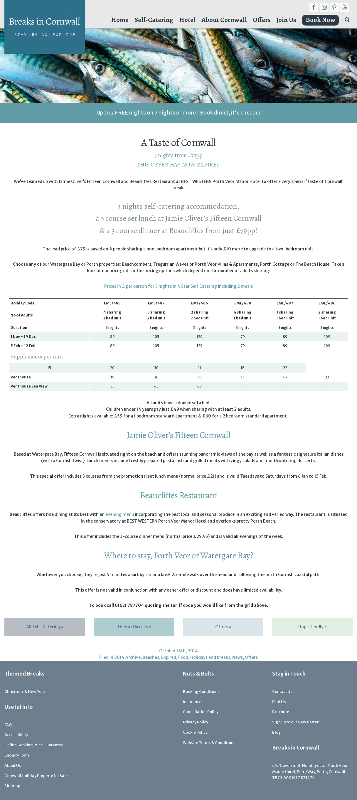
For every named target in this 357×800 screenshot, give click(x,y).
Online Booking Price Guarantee (33, 744)
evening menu (119, 514)
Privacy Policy (195, 722)
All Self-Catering (44, 626)
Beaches (151, 657)
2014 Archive (127, 657)
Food (183, 657)
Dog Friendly (312, 626)
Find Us (279, 701)
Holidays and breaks (210, 657)
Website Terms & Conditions (209, 742)
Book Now (320, 19)
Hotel (187, 19)
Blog (276, 732)
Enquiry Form (16, 755)
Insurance (192, 701)
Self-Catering (153, 19)
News (237, 657)
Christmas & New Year (24, 691)
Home (120, 19)
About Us (12, 765)
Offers (262, 19)
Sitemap (12, 785)
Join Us (286, 19)
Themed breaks (134, 626)
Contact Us (282, 691)
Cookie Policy (195, 732)
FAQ (8, 724)
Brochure (280, 711)
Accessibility (16, 734)
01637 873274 (302, 777)
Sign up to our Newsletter (295, 722)
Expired (168, 657)
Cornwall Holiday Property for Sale (36, 775)
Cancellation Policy (200, 711)
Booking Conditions (201, 691)
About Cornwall (224, 19)
